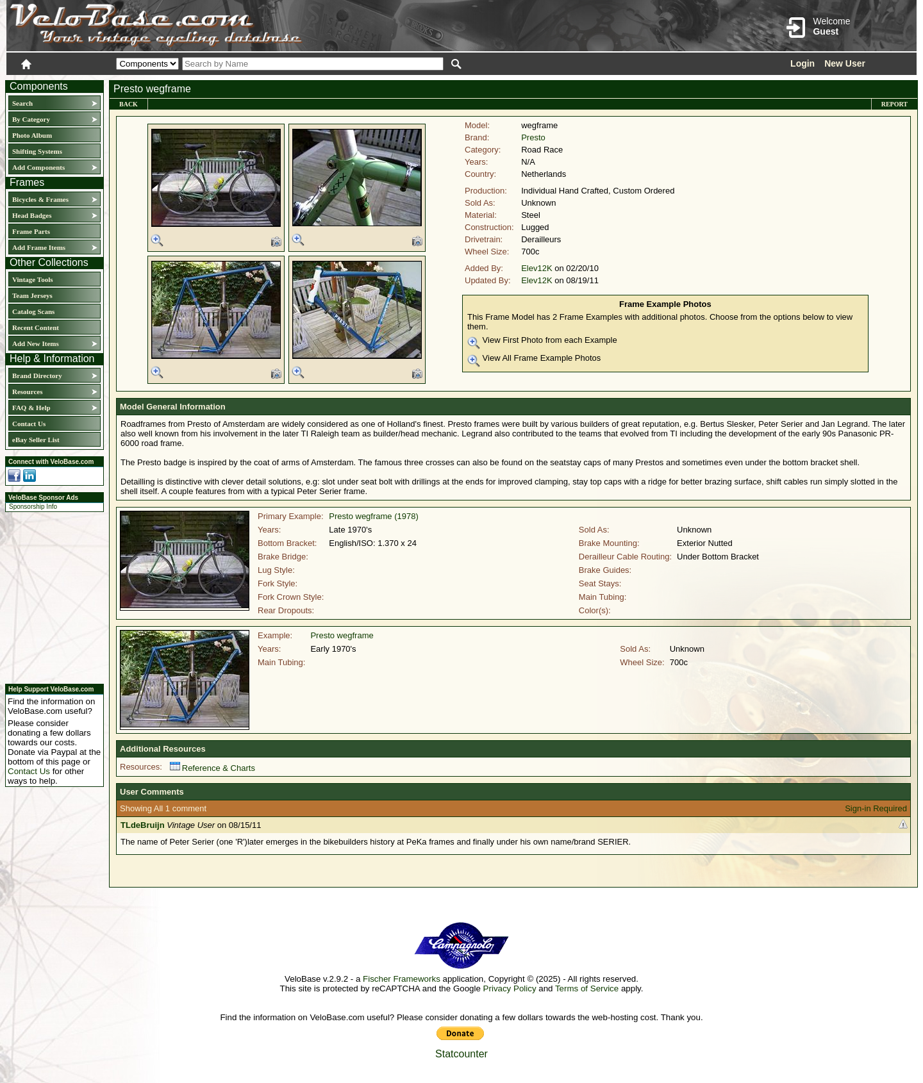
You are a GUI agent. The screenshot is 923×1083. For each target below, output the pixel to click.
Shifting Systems (37, 151)
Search (22, 103)
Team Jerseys (32, 295)
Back (128, 104)
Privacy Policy (509, 988)
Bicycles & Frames (41, 199)
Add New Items (35, 343)
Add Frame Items (38, 247)
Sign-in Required (876, 808)
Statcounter (461, 1053)
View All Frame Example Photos (534, 360)
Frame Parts (31, 231)
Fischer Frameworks (401, 979)
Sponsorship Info (33, 506)
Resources (27, 391)
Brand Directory (37, 375)
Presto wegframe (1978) (373, 516)
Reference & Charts (212, 768)
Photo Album (32, 135)
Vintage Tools (32, 279)
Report (894, 104)
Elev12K (536, 268)
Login (802, 63)
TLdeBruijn (143, 825)
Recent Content (35, 327)
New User (844, 63)
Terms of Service (587, 988)
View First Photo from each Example (542, 342)
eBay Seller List (36, 439)
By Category (31, 119)
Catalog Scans (33, 311)
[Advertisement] (50, 596)
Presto (533, 137)
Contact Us (29, 423)
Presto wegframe (341, 635)
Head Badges (31, 215)
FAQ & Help (31, 407)
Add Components (38, 167)
